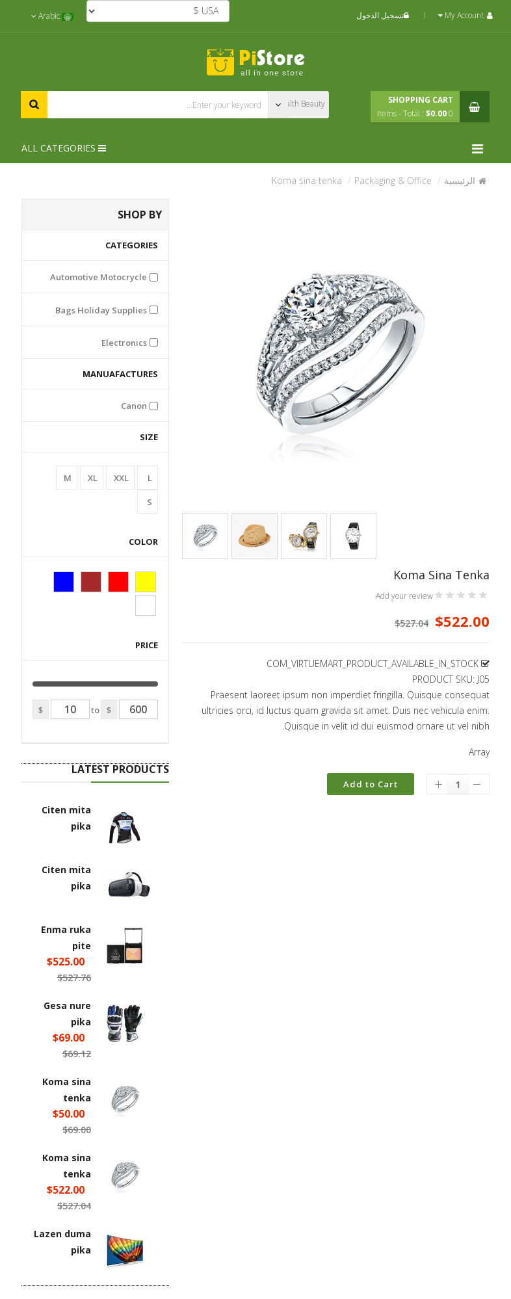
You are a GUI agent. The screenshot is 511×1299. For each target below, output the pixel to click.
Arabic (52, 15)
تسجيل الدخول (384, 15)
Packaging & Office (393, 180)
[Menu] (481, 148)
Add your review (404, 596)
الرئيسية (459, 180)
